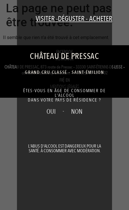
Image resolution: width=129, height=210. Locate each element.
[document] (64, 105)
